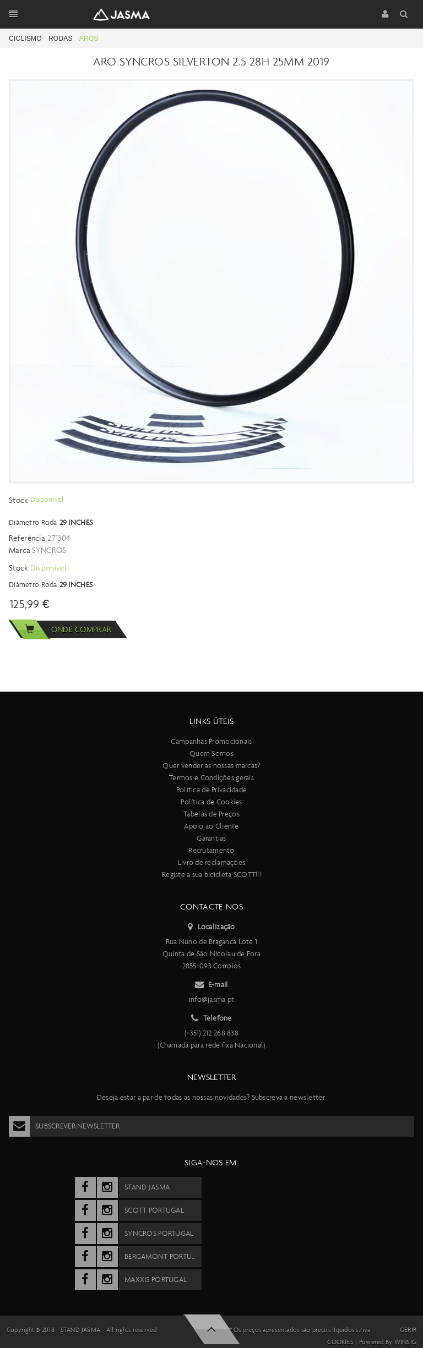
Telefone (211, 1018)
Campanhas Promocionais (211, 741)
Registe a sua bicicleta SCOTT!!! (211, 874)
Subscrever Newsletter (64, 1126)
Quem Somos (211, 753)
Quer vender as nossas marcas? (211, 765)
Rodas (60, 38)
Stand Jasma (81, 1330)
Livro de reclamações (212, 862)
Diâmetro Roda (33, 522)
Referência (27, 538)
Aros (89, 38)
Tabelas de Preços (211, 814)
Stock (19, 500)
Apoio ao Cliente (211, 826)
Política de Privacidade (211, 789)
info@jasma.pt (212, 999)
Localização (211, 927)
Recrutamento (211, 850)
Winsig (405, 1342)
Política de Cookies (211, 802)
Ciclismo (25, 38)
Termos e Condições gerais (211, 777)
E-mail (212, 985)
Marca (20, 550)
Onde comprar (60, 629)
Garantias (211, 838)
